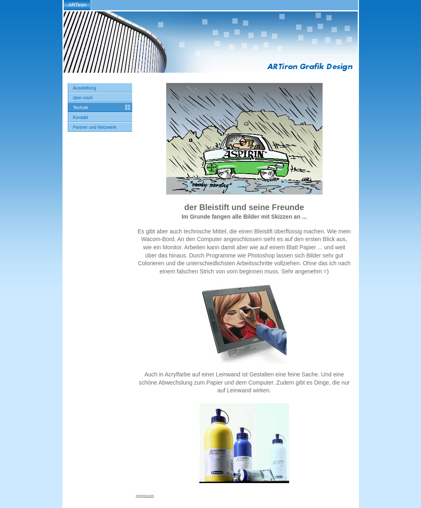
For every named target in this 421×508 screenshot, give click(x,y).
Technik (80, 107)
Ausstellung (84, 87)
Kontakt (80, 117)
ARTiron (77, 5)
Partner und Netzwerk (94, 127)
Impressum (145, 496)
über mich (83, 97)
